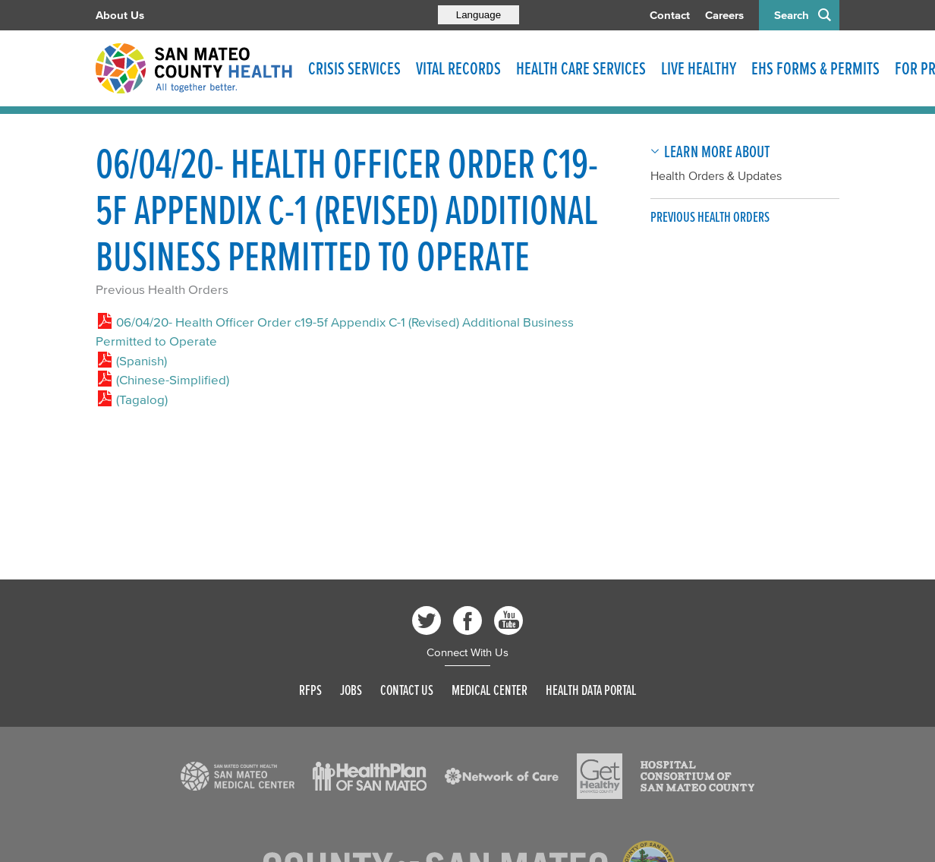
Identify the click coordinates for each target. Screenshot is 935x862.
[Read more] (237, 776)
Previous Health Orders (162, 289)
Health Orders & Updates (716, 175)
